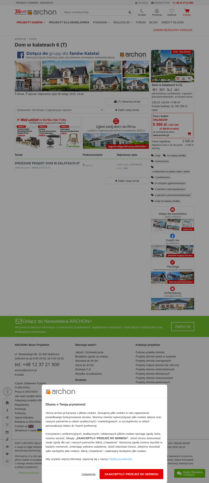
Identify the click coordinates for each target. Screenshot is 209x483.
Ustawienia (89, 474)
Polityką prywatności (120, 459)
